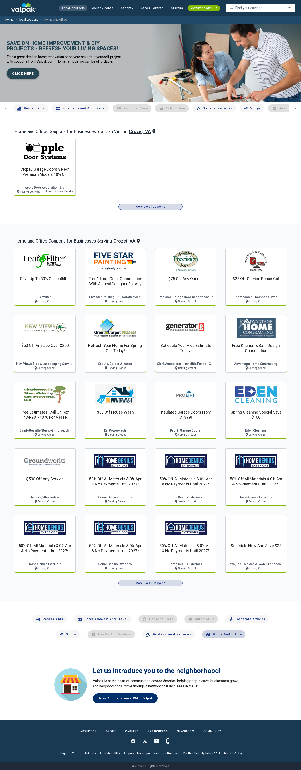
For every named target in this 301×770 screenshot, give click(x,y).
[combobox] (260, 8)
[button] (152, 8)
